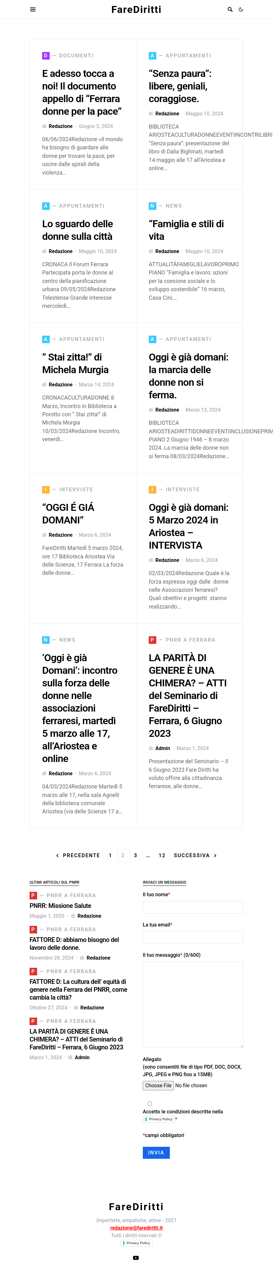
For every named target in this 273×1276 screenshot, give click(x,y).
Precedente (81, 855)
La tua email (193, 933)
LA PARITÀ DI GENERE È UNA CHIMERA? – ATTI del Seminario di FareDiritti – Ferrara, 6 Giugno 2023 (188, 695)
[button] (240, 9)
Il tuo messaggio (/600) (193, 1000)
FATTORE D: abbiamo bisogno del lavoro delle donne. (74, 943)
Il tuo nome (193, 903)
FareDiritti (136, 9)
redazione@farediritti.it (136, 1228)
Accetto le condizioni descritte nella (193, 1111)
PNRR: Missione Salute (60, 905)
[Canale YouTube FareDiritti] (136, 1258)
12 (162, 855)
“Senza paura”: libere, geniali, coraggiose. (180, 86)
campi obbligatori (163, 1135)
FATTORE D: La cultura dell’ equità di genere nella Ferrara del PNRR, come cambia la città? (78, 989)
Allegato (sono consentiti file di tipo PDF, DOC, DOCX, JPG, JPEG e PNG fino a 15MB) (193, 1073)
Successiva (192, 855)
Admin (162, 748)
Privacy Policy (161, 1119)
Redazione (60, 126)
